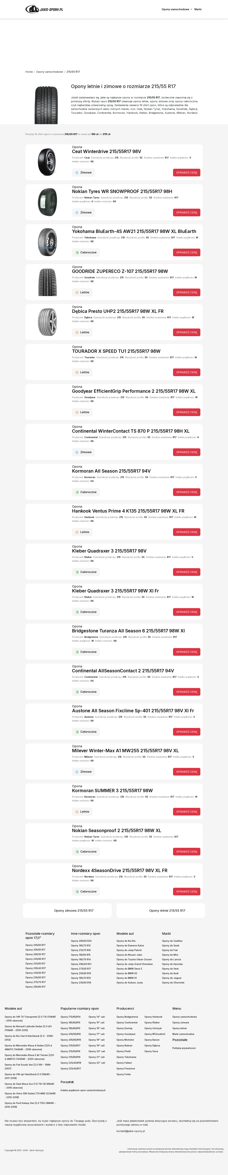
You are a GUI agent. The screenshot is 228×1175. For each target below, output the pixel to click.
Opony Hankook (153, 1016)
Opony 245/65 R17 (35, 959)
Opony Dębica (152, 1045)
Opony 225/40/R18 (71, 1062)
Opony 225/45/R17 (71, 1068)
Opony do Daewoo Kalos (130, 945)
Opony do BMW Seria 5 (129, 968)
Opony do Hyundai (172, 964)
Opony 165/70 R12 (81, 945)
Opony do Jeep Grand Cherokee (134, 964)
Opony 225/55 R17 (35, 963)
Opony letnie (179, 1028)
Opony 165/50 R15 (80, 954)
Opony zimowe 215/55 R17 (74, 910)
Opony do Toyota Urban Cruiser (134, 959)
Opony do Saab (170, 945)
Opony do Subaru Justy (129, 982)
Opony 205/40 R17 (35, 968)
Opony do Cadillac (172, 940)
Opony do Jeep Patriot (129, 950)
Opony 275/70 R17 (35, 982)
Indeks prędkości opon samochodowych (83, 1090)
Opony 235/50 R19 (81, 982)
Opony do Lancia (171, 959)
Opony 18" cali (97, 1039)
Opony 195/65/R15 (70, 1028)
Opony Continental (127, 1022)
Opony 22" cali (97, 1062)
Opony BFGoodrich (154, 1034)
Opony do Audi (170, 973)
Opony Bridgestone (127, 1016)
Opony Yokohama (126, 1057)
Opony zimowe (180, 1022)
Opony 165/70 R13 (81, 978)
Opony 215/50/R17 (70, 1045)
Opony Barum (151, 1039)
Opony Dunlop (124, 1028)
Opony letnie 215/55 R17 (167, 910)
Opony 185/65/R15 (70, 1022)
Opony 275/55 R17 (81, 968)
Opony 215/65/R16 (70, 1057)
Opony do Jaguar (172, 978)
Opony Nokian (124, 1045)
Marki (197, 9)
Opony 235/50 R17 (35, 977)
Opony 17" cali (97, 1034)
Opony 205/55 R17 (35, 949)
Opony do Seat (170, 968)
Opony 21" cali (97, 1057)
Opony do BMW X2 (126, 973)
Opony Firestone (125, 1068)
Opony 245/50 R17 (35, 972)
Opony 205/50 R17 (35, 945)
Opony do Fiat (170, 950)
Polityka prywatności (184, 1048)
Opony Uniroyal (153, 1028)
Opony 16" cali (97, 1028)
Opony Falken (124, 1062)
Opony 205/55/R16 (71, 1034)
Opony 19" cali (97, 1045)
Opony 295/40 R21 (81, 964)
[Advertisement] (114, 42)
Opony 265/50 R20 (81, 940)
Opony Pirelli (123, 1051)
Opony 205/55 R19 (81, 973)
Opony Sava (151, 1051)
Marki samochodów (183, 1034)
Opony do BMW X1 (126, 978)
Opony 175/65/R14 (71, 1016)
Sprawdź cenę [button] (186, 172)
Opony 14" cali (97, 1016)
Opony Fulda (123, 1074)
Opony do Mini (170, 954)
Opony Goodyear (125, 1034)
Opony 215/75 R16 (81, 950)
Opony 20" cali (97, 1051)
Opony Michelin (125, 1039)
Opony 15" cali (96, 1022)
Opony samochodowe (184, 1016)
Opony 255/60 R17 (35, 986)
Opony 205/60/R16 (71, 1039)
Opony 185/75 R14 (81, 959)
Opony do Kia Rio (126, 940)
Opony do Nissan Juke (129, 954)
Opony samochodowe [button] (176, 9)
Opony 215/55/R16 (70, 1051)
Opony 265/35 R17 (35, 954)
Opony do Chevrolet (173, 982)
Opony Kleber (152, 1022)
